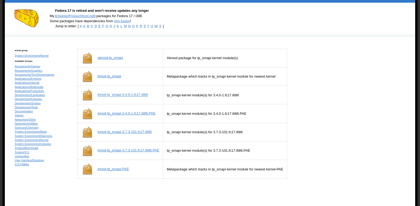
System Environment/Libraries (33, 144)
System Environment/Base (31, 131)
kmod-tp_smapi (109, 76)
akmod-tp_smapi (110, 58)
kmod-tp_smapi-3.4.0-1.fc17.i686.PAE (127, 113)
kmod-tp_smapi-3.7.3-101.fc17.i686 (125, 132)
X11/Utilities (22, 164)
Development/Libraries (28, 99)
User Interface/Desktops (29, 160)
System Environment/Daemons (33, 136)
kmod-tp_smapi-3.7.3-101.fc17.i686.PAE (128, 150)
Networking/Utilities (26, 123)
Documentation (24, 111)
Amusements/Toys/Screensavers (34, 74)
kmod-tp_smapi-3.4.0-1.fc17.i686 (123, 95)
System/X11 (22, 152)
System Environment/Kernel (31, 55)
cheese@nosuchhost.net (75, 16)
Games (19, 115)
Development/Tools (26, 107)
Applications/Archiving (28, 78)
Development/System (28, 103)
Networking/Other (25, 119)
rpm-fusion (122, 21)
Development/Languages (30, 95)
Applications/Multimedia (29, 87)
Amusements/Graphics (28, 70)
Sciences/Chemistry (27, 127)
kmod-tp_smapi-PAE (113, 169)
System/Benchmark (26, 148)
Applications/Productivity (29, 91)
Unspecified (22, 156)
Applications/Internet (27, 82)
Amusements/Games (27, 66)
